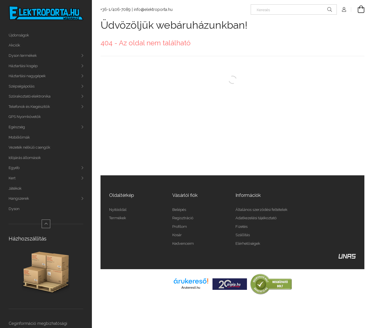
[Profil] (344, 9)
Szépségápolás (21, 86)
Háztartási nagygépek (27, 76)
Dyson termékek (23, 55)
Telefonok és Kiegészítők (29, 106)
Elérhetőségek (247, 243)
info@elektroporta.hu (153, 9)
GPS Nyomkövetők (25, 116)
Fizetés (241, 226)
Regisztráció (182, 218)
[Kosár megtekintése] (357, 9)
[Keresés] (294, 9)
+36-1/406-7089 (116, 9)
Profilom (179, 226)
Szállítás (242, 235)
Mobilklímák (19, 137)
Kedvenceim (183, 243)
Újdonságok (19, 35)
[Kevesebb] (46, 224)
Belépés (179, 209)
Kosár (177, 235)
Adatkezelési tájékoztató (256, 218)
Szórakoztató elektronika (30, 96)
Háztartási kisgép (23, 66)
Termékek (117, 218)
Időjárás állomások (25, 158)
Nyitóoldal (118, 209)
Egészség (17, 127)
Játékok (15, 188)
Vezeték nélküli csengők (29, 147)
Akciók (14, 45)
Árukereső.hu (190, 287)
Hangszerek (19, 198)
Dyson (14, 209)
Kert (12, 178)
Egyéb (14, 168)
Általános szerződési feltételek (261, 209)
